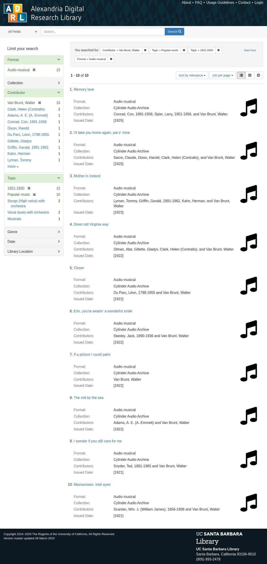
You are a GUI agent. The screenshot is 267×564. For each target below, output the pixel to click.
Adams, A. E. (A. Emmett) (28, 115)
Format (13, 60)
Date (11, 241)
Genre (12, 232)
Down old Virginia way (91, 224)
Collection (15, 83)
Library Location (20, 251)
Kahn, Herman (19, 154)
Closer (79, 268)
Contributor (16, 93)
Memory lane (84, 89)
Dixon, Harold (18, 128)
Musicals (14, 219)
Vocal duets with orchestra (28, 212)
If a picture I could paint (92, 354)
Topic (12, 178)
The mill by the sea (88, 398)
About (186, 2)
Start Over (250, 50)
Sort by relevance (192, 75)
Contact (244, 2)
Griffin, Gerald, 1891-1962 (28, 147)
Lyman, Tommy (19, 160)
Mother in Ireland (87, 176)
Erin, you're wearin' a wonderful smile (103, 311)
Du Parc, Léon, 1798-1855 (28, 135)
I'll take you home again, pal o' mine (102, 133)
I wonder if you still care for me (98, 441)
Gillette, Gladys (19, 141)
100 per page (222, 75)
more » (13, 166)
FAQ (198, 2)
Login (259, 2)
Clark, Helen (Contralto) (26, 109)
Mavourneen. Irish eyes (92, 484)
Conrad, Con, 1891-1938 (27, 122)
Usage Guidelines (220, 2)
